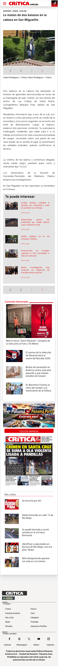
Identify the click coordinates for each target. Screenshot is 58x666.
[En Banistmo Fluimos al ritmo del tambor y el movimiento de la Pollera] (14, 388)
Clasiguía (35, 617)
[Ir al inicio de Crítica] (24, 3)
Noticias (7, 645)
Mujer (7, 622)
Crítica (8, 609)
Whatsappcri (21, 645)
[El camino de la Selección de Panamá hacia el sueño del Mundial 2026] (14, 356)
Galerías (50, 645)
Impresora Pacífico (39, 626)
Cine (33, 613)
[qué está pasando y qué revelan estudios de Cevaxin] (14, 372)
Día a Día (9, 617)
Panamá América (12, 613)
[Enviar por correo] (42, 71)
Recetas (8, 626)
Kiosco (33, 609)
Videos (36, 645)
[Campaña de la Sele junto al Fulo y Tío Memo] (29, 321)
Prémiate (34, 622)
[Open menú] (4, 3)
